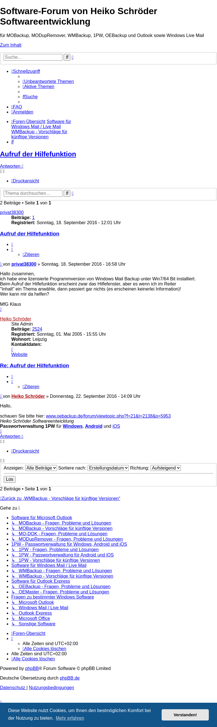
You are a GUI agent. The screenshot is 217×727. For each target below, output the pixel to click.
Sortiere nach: (93, 468)
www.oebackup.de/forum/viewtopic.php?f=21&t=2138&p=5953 (108, 416)
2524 (37, 329)
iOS (116, 426)
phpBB (32, 668)
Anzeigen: (30, 468)
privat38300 (12, 212)
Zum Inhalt (10, 45)
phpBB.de (70, 678)
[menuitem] (48, 81)
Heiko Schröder (15, 318)
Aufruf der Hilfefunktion (38, 154)
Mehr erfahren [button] (70, 718)
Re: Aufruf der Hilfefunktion (34, 365)
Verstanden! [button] (185, 715)
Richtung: (155, 468)
